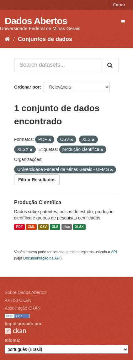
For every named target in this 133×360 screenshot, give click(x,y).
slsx (66, 227)
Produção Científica (37, 202)
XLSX (79, 227)
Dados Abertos (36, 21)
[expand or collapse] (123, 21)
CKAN (15, 330)
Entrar (119, 5)
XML (31, 227)
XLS (55, 227)
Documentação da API (41, 258)
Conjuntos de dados (45, 39)
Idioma (12, 340)
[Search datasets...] (58, 65)
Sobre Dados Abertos (25, 292)
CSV (43, 227)
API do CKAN (18, 300)
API (114, 252)
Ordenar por (27, 87)
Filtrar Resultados (37, 179)
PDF (19, 227)
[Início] (7, 39)
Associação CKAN (22, 308)
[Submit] (110, 65)
